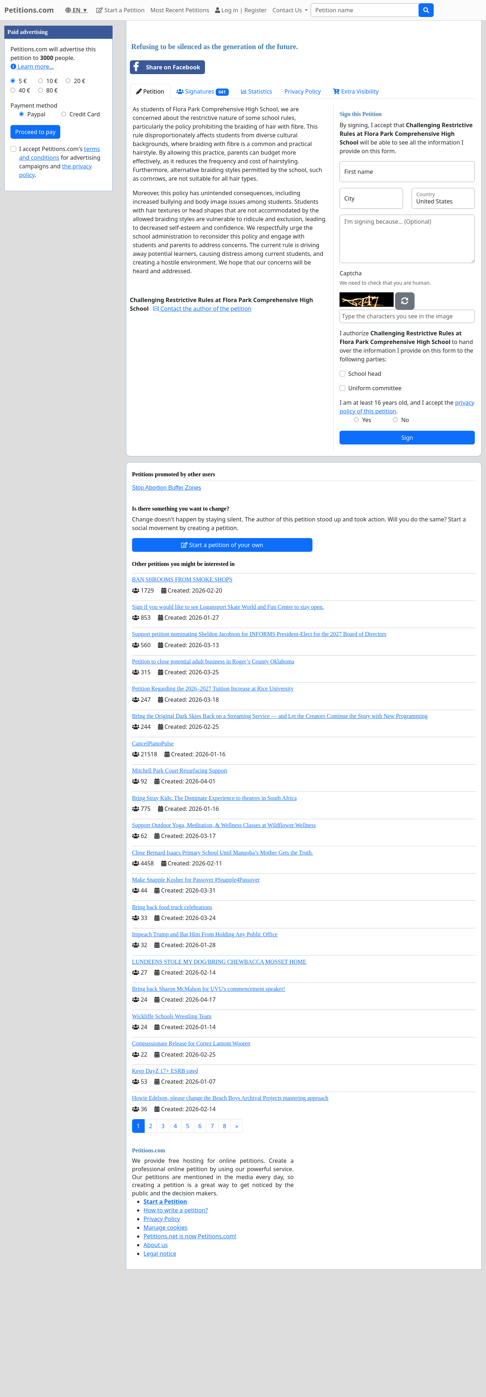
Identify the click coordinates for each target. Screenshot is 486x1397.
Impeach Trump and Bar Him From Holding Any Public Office (205, 1035)
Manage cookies (166, 1329)
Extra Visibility (355, 193)
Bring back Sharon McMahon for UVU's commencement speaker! (208, 1090)
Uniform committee (375, 489)
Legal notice (160, 1355)
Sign (407, 539)
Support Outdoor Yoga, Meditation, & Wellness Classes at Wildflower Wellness (224, 926)
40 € (24, 307)
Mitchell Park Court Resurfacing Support (179, 872)
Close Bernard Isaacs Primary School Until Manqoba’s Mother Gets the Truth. (222, 954)
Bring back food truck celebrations (172, 1008)
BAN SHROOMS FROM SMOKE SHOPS (182, 681)
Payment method (33, 322)
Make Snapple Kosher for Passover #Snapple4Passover (196, 981)
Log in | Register (241, 10)
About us (156, 1346)
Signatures (202, 193)
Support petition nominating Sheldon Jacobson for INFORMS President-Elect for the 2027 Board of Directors (259, 735)
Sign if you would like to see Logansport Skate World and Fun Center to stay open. (228, 708)
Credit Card (84, 331)
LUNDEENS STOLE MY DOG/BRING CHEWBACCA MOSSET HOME (219, 1063)
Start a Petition (120, 10)
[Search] (365, 10)
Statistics (256, 193)
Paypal (36, 331)
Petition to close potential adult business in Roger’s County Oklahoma (213, 763)
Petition (150, 193)
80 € (52, 307)
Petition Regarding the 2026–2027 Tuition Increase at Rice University (213, 790)
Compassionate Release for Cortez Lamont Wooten (191, 1145)
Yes (366, 521)
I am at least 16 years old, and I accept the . (407, 508)
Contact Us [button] (287, 10)
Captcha (351, 374)
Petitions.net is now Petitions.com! (190, 1337)
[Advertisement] (304, 82)
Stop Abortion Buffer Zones (166, 589)
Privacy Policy (302, 193)
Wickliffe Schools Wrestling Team (171, 1117)
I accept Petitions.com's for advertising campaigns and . (59, 379)
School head (364, 475)
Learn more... (32, 283)
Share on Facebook (165, 168)
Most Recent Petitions (179, 10)
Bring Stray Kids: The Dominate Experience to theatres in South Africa (214, 899)
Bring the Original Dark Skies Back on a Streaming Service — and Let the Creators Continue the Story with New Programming (280, 817)
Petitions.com (29, 10)
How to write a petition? (176, 1311)
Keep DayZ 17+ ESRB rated (165, 1172)
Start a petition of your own (222, 646)
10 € (52, 298)
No (405, 521)
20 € (80, 298)
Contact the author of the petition (202, 410)
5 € (23, 298)
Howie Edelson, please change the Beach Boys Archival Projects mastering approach (230, 1199)
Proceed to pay (35, 349)
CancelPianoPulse (153, 845)
